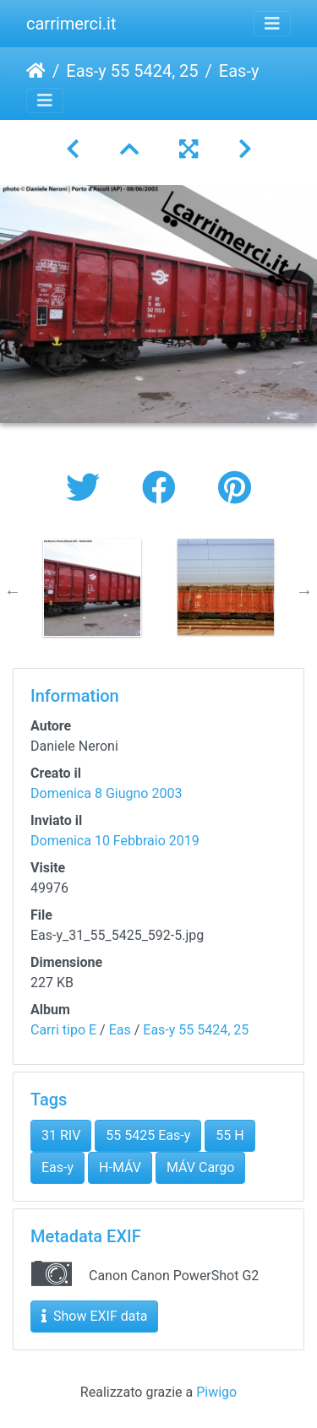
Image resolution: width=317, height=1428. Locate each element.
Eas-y (57, 1167)
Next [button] (304, 591)
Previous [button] (12, 591)
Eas (120, 1030)
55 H (229, 1135)
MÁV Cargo (201, 1167)
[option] (92, 587)
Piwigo (216, 1392)
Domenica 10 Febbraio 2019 (114, 841)
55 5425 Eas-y (148, 1135)
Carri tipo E (63, 1030)
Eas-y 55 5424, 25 (132, 71)
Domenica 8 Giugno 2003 (106, 793)
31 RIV (60, 1135)
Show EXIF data (94, 1316)
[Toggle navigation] (272, 23)
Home (36, 71)
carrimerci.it (71, 24)
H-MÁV (120, 1167)
